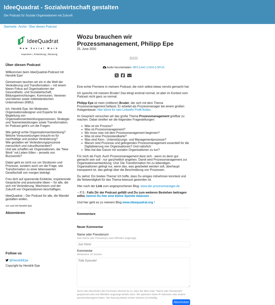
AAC (143, 67)
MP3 (135, 67)
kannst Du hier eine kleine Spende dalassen (117, 195)
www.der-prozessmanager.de (160, 186)
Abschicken (181, 302)
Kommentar (85, 250)
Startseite (10, 26)
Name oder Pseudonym (93, 234)
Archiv (22, 26)
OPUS (160, 67)
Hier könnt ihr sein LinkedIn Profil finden (124, 109)
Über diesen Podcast (43, 26)
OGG (151, 67)
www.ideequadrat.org (137, 202)
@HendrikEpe (18, 260)
